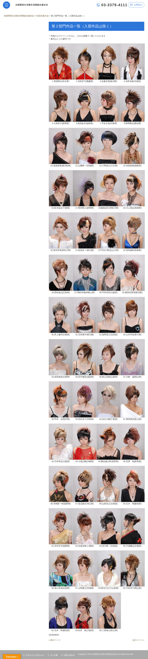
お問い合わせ (69, 655)
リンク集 (54, 655)
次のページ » (138, 640)
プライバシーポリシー (35, 655)
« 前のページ (55, 640)
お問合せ (136, 4)
